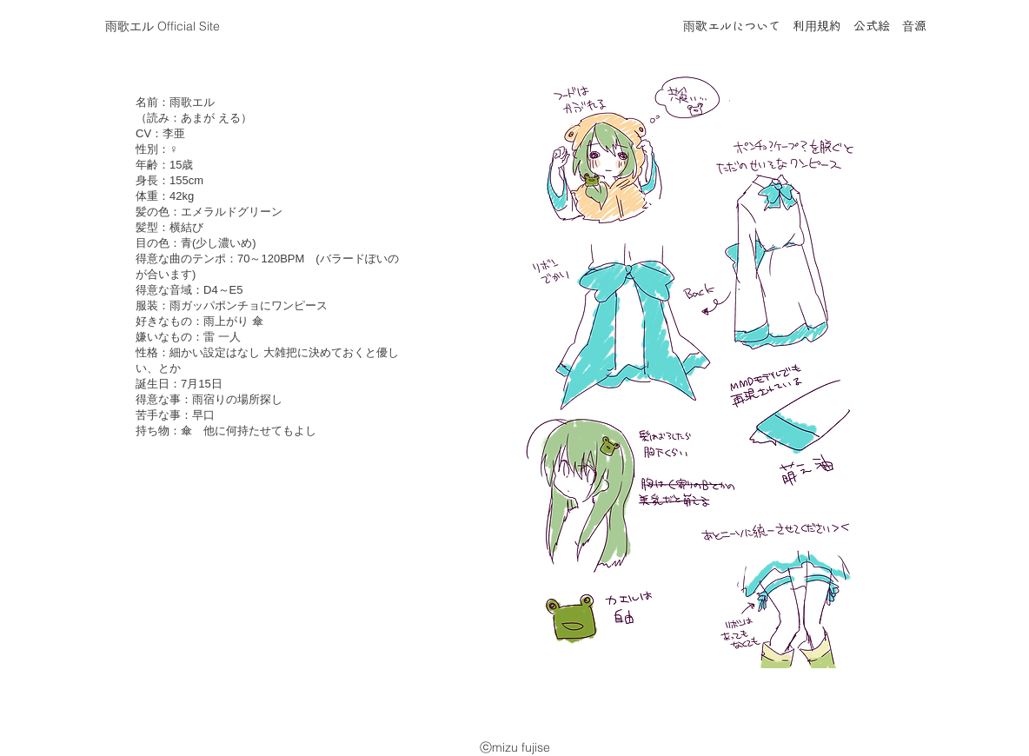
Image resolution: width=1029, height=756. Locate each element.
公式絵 (871, 26)
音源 (914, 26)
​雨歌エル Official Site (162, 26)
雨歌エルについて (731, 26)
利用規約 (817, 26)
